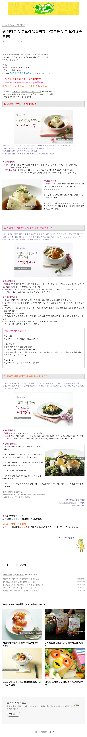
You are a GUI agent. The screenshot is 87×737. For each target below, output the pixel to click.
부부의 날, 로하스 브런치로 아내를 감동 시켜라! (18, 590)
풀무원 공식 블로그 (16, 702)
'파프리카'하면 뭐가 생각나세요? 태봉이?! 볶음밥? (19, 579)
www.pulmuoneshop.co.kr (31, 91)
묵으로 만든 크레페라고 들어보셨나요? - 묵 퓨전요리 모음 (21, 585)
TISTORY (44, 732)
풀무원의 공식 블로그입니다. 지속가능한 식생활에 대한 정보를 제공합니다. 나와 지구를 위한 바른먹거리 (40, 707)
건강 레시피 (20, 574)
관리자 (52, 732)
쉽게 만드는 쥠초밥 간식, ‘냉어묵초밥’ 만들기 (17, 582)
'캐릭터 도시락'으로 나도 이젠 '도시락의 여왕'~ (17, 588)
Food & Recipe (8, 574)
